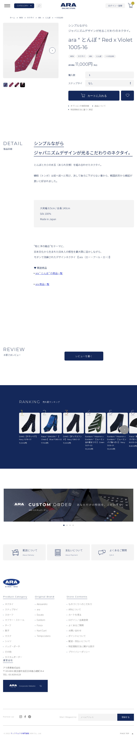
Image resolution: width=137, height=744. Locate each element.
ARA (39, 17)
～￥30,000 (59, 17)
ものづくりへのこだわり (80, 604)
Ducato (40, 614)
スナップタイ (11, 609)
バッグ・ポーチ (12, 646)
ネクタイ (30, 17)
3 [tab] (70, 525)
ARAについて (74, 609)
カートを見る (74, 614)
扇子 (7, 630)
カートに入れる (94, 95)
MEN (21, 17)
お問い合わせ (74, 630)
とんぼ (47, 17)
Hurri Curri (41, 630)
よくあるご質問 (76, 625)
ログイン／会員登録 (78, 619)
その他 (8, 651)
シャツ (8, 641)
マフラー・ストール (14, 619)
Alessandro (42, 604)
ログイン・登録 (115, 5)
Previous (9, 53)
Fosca (39, 625)
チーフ (8, 625)
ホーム (12, 17)
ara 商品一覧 (42, 284)
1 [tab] (63, 525)
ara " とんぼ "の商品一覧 (48, 273)
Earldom (41, 619)
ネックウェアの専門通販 (20, 733)
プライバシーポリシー (79, 651)
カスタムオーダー (13, 656)
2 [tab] (66, 525)
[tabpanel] (68, 505)
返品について (100, 105)
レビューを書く (84, 356)
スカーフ (9, 614)
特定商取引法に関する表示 (81, 646)
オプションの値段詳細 (80, 105)
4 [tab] (73, 525)
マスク (8, 635)
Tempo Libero (43, 635)
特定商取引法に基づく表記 (82, 109)
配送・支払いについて (79, 641)
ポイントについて (77, 635)
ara (38, 609)
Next (52, 53)
